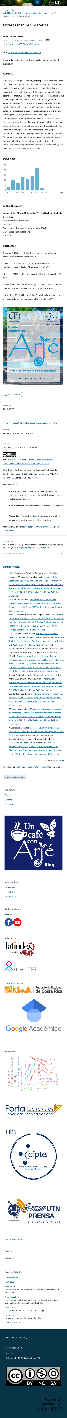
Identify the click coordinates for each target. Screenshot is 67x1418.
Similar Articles (11, 566)
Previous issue (11, 1277)
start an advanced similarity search (32, 766)
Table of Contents (13, 1322)
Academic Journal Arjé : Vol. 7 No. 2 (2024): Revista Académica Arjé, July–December (35, 592)
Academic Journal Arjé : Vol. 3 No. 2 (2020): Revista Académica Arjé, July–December (36, 607)
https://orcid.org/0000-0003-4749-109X (21, 44)
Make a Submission (15, 777)
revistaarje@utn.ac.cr (24, 1352)
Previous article (12, 1297)
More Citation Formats (15, 553)
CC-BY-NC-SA (12, 1363)
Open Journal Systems (15, 1239)
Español (8, 799)
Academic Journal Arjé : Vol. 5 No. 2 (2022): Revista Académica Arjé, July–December (35, 720)
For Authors (10, 892)
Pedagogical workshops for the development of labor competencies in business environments (35, 682)
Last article (10, 1315)
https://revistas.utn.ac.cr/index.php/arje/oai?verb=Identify (32, 1342)
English (8, 795)
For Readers (10, 887)
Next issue (9, 1281)
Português (9, 804)
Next (58, 760)
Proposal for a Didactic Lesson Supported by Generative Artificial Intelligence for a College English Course (36, 637)
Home (5, 10)
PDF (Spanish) (13, 394)
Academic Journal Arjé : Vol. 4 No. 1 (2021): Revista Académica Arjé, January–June (35, 701)
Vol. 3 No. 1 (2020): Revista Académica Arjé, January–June (28, 13)
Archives (15, 10)
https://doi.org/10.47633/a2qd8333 (24, 52)
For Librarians (10, 896)
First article (10, 1286)
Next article (10, 1307)
